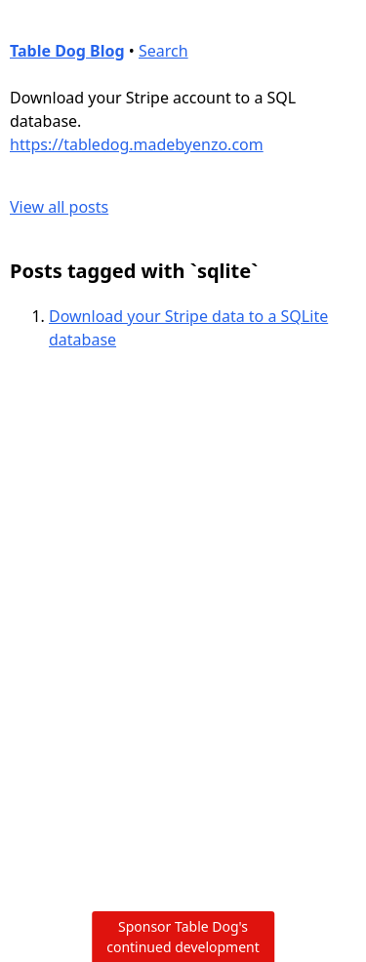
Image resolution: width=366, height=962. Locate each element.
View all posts (59, 207)
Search (163, 50)
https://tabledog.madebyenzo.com (137, 144)
